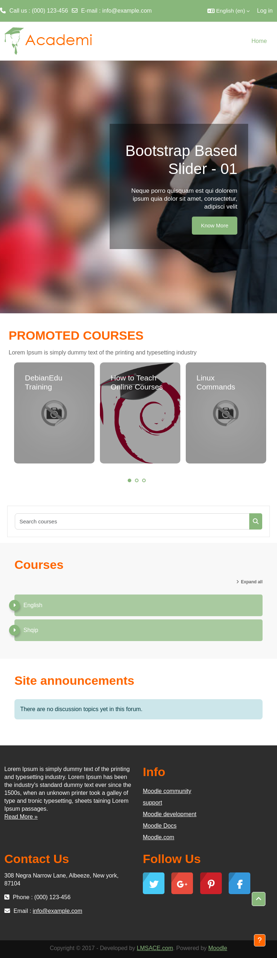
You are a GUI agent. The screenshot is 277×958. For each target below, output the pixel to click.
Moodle (217, 948)
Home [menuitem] (259, 41)
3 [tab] (144, 480)
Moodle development (170, 814)
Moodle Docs (159, 826)
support (152, 803)
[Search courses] (132, 521)
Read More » (21, 817)
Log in (265, 11)
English (32, 605)
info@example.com (126, 11)
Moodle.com (158, 837)
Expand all (252, 581)
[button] (228, 11)
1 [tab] (129, 480)
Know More (214, 225)
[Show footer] (259, 940)
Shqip (30, 630)
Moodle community (167, 791)
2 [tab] (136, 480)
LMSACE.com (155, 948)
